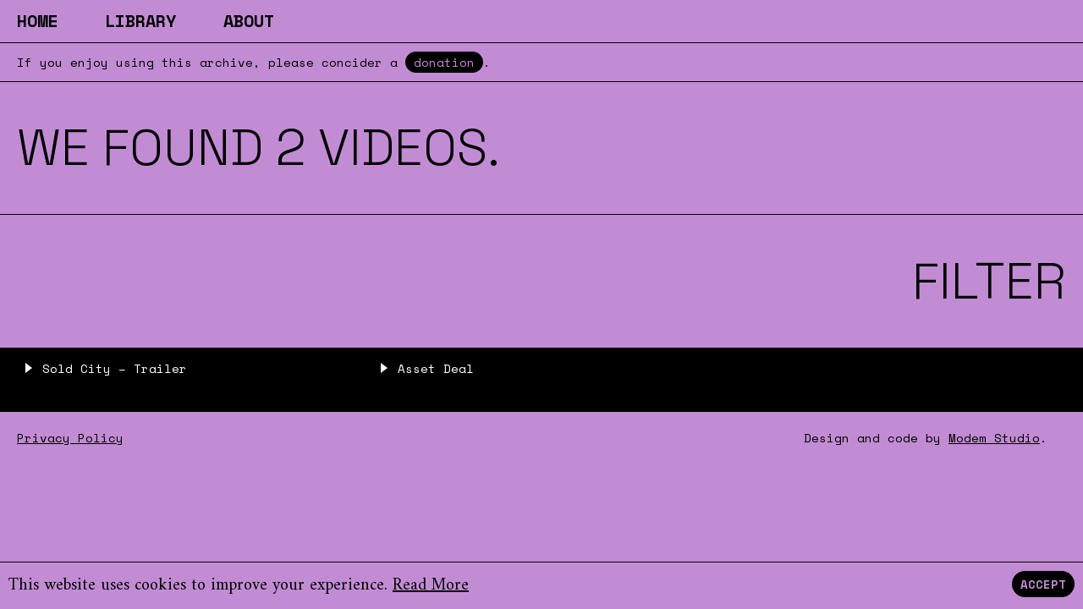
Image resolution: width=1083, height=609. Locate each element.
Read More (431, 586)
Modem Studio (994, 438)
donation (444, 62)
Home (37, 20)
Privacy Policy (70, 438)
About (248, 20)
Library (140, 20)
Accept (1043, 584)
